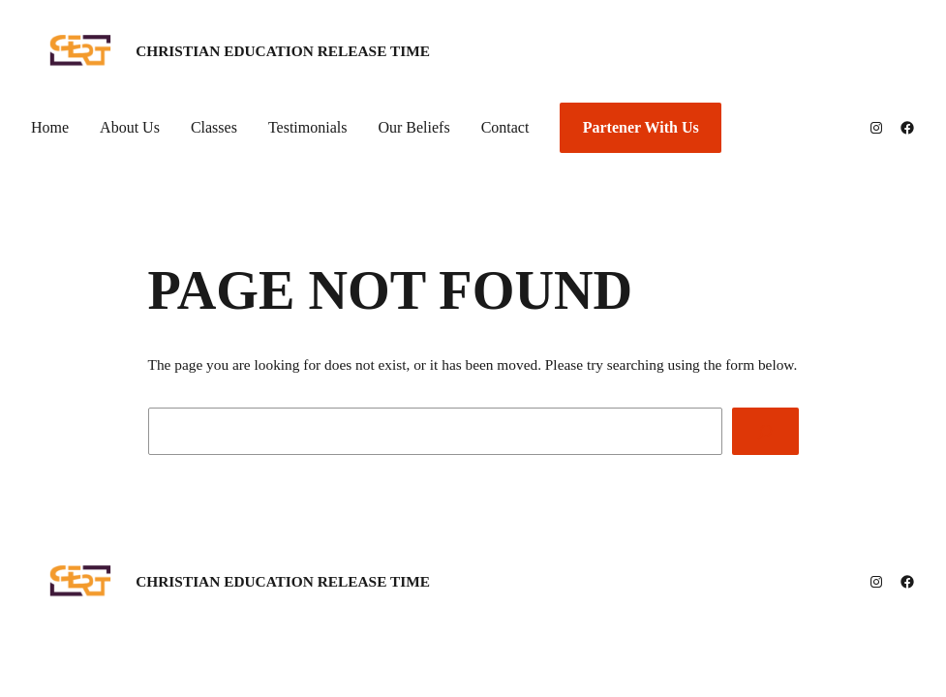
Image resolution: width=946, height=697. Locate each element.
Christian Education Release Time (283, 51)
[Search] (765, 431)
